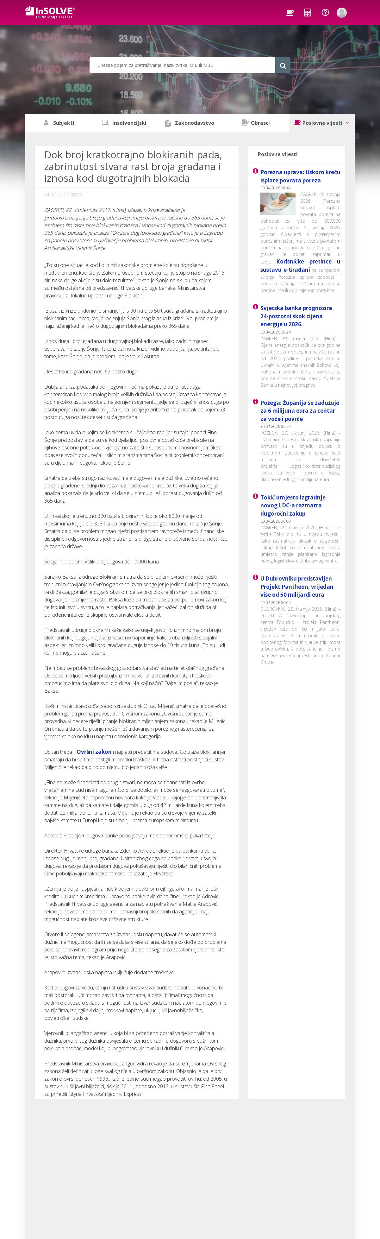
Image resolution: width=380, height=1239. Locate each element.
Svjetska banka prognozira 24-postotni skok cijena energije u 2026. (296, 316)
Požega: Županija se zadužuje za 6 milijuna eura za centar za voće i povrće (299, 411)
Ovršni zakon (94, 751)
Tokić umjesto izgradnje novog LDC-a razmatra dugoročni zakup (293, 505)
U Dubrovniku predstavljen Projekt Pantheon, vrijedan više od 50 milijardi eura (296, 586)
